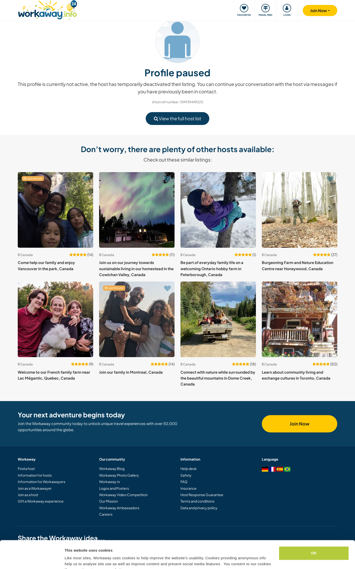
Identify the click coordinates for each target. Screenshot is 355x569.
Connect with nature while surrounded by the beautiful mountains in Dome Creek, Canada (217, 378)
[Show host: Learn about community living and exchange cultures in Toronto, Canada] (299, 319)
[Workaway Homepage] (47, 9)
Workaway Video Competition (123, 494)
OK (314, 529)
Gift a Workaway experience (41, 501)
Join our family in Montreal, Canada (131, 372)
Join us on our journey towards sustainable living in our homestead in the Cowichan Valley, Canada (136, 268)
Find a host (26, 468)
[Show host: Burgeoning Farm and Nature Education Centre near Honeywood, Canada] (299, 210)
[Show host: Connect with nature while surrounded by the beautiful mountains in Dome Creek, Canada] (218, 319)
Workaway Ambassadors (119, 508)
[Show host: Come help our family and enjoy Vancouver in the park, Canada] (55, 210)
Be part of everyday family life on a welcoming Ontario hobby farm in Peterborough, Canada (211, 268)
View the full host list (177, 118)
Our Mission (108, 501)
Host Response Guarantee (201, 494)
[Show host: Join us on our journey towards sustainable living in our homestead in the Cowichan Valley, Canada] (137, 210)
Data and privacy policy (198, 508)
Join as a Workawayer (35, 488)
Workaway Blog (111, 468)
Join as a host (28, 494)
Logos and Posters (114, 488)
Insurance (188, 488)
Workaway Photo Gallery (119, 475)
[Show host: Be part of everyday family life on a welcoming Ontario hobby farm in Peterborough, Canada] (218, 210)
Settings (72, 559)
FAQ (183, 481)
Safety (186, 475)
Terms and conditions (197, 501)
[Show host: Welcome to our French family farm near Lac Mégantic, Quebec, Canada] (55, 319)
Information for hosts (35, 475)
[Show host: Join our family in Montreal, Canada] (137, 319)
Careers (105, 514)
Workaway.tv (109, 481)
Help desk (188, 468)
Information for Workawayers (41, 481)
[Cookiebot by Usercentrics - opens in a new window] (31, 559)
